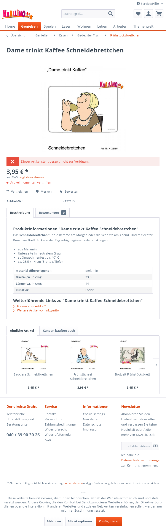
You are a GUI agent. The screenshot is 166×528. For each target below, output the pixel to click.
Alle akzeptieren (80, 521)
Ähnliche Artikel (22, 330)
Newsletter (91, 419)
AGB (48, 440)
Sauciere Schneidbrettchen (33, 374)
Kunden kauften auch (59, 330)
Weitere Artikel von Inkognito (36, 310)
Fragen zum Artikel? (29, 306)
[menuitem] (88, 13)
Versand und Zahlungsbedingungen (61, 421)
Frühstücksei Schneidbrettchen (83, 376)
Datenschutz (92, 424)
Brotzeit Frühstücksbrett (132, 374)
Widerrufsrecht (56, 429)
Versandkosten (74, 483)
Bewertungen (52, 212)
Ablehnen (54, 521)
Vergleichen (17, 191)
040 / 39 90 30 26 (23, 435)
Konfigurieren (109, 521)
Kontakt (50, 414)
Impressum (91, 429)
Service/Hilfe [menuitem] (148, 4)
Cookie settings (94, 414)
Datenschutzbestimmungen (141, 460)
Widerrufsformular (58, 434)
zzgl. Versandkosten (32, 177)
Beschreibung (20, 213)
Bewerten (68, 191)
